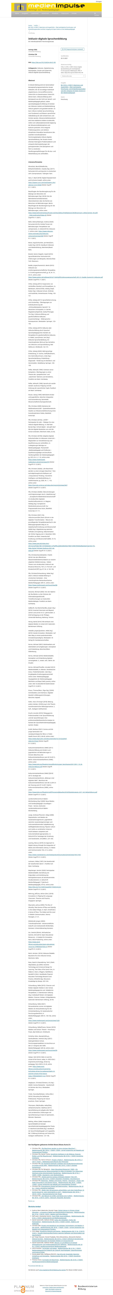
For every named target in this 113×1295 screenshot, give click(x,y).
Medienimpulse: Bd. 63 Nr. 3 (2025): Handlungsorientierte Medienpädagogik (57, 1245)
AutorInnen (45, 13)
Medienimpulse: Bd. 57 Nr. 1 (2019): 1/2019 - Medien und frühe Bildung (58, 1213)
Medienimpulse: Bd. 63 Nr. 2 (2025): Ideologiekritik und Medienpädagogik (58, 1217)
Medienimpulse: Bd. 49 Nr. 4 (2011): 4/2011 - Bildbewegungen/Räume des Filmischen (57, 1161)
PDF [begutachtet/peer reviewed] (73, 49)
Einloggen (99, 1)
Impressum (65, 13)
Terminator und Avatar (49, 1248)
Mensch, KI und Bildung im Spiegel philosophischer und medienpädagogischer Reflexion (54, 1243)
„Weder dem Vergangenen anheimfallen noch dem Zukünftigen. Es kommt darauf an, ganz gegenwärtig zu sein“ (58, 1191)
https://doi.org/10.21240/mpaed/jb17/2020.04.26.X (44, 887)
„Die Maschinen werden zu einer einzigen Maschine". (58, 1148)
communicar (46, 1287)
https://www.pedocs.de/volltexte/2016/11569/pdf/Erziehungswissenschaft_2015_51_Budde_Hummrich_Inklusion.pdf (65, 277)
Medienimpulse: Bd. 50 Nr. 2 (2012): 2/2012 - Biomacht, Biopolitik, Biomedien (58, 1197)
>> (33, 1201)
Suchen (96, 14)
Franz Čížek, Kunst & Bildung (61, 1216)
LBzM (46, 1289)
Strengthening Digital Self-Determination (54, 1186)
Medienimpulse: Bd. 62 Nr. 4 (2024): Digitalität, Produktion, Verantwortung (56, 1179)
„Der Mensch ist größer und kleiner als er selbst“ (57, 1196)
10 (39, 1266)
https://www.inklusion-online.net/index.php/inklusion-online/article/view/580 (40, 233)
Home (17, 13)
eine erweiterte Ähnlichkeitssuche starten (52, 1270)
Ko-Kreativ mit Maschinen (50, 1260)
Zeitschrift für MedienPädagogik (53, 1291)
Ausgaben (25, 13)
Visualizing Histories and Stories (50, 1231)
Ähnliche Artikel (34, 1207)
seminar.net (58, 1289)
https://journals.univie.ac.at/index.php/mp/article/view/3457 (47, 485)
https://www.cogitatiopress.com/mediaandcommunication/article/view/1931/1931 (54, 855)
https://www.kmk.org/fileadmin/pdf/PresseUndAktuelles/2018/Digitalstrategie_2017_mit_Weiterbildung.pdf (62, 792)
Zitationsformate (67, 76)
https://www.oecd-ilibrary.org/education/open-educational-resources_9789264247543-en (41, 944)
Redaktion (55, 13)
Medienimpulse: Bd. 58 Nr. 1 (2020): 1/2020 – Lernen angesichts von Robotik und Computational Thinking (56, 1183)
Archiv (36, 25)
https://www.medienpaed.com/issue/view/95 (42, 1050)
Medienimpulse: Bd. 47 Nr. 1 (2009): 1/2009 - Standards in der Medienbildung (56, 1174)
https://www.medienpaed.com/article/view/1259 (43, 1020)
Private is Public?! (57, 1160)
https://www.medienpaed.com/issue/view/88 (42, 585)
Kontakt (74, 13)
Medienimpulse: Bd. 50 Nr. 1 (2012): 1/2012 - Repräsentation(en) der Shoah (56, 1193)
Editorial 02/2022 (37, 1239)
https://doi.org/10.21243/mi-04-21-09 (44, 62)
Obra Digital (52, 1289)
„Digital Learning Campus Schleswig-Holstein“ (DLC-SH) (59, 1177)
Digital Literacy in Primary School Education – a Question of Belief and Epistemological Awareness (55, 1211)
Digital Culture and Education (56, 1287)
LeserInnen (35, 13)
